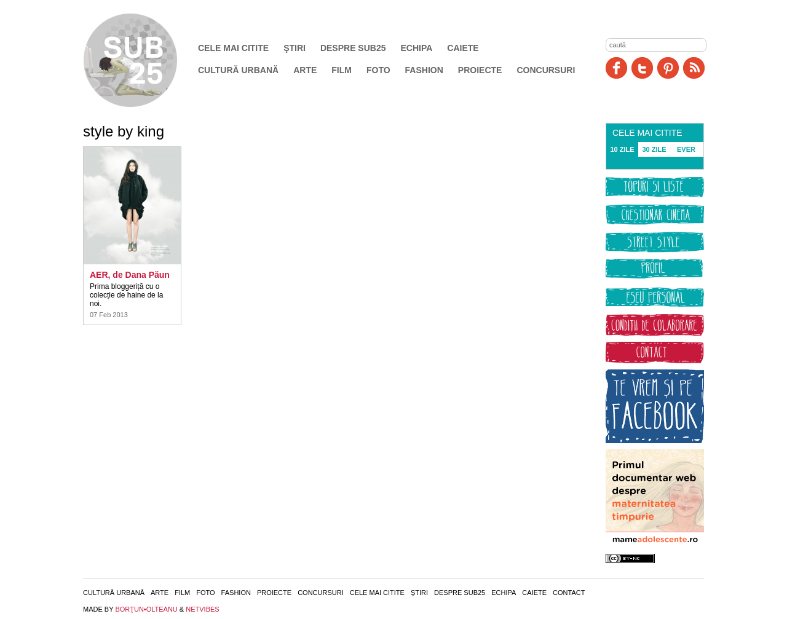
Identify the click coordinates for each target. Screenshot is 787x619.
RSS (694, 68)
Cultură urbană (238, 70)
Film (341, 70)
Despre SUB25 (353, 48)
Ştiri (294, 48)
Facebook (616, 68)
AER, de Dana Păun (130, 275)
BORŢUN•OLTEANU (146, 609)
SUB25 (144, 60)
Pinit (668, 68)
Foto (378, 70)
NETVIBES (202, 609)
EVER (686, 149)
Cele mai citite (233, 48)
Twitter (642, 68)
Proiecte (480, 70)
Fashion (424, 70)
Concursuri (545, 70)
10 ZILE (622, 149)
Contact (569, 592)
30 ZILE (654, 149)
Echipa (417, 48)
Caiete (462, 48)
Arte (305, 70)
